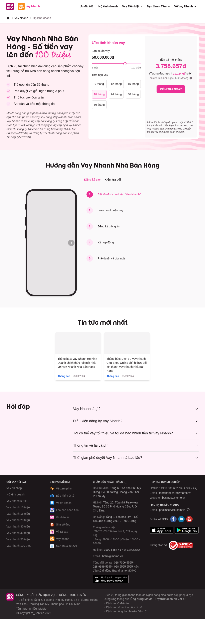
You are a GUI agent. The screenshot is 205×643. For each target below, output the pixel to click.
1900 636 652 (179, 488)
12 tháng (116, 83)
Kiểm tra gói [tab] (113, 179)
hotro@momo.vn (112, 556)
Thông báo (64, 376)
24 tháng (116, 94)
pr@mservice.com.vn (172, 509)
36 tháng (99, 104)
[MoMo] (8, 18)
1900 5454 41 (112, 549)
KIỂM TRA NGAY (171, 89)
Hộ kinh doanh (108, 6)
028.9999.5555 (102, 566)
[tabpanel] (102, 242)
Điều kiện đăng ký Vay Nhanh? (136, 421)
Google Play (187, 530)
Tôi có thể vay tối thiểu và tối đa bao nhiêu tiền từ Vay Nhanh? (136, 433)
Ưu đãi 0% (86, 6)
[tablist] (102, 179)
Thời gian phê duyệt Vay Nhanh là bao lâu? (136, 458)
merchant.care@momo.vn (175, 492)
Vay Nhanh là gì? (136, 409)
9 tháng (99, 83)
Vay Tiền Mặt (132, 6)
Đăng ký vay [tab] (92, 179)
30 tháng (133, 94)
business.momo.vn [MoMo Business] (174, 497)
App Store (161, 530)
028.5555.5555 (123, 566)
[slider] (125, 63)
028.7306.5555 (123, 562)
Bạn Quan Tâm (159, 6)
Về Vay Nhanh (185, 6)
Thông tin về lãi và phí (136, 445)
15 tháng (133, 83)
